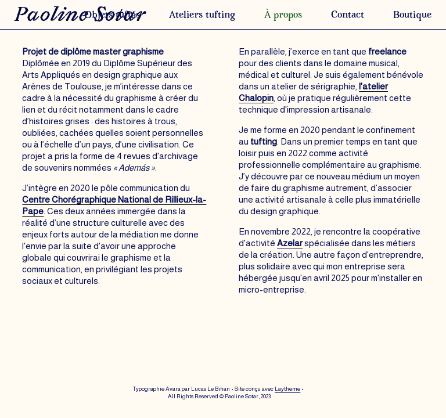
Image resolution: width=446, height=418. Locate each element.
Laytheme (287, 388)
